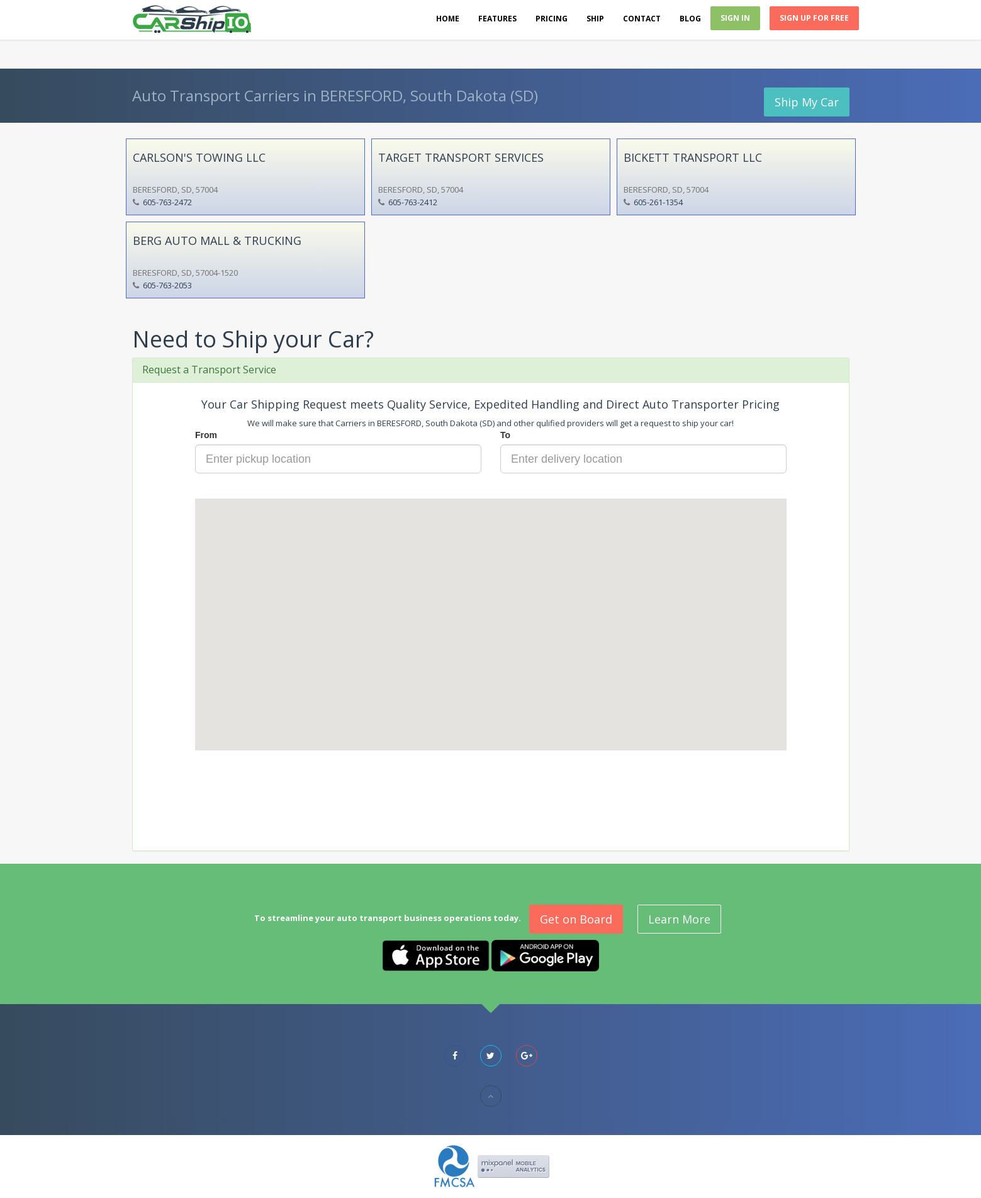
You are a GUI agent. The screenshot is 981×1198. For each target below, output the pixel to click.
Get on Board (576, 919)
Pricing (551, 18)
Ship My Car (807, 102)
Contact (642, 18)
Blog (690, 18)
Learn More (679, 919)
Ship (595, 18)
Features (497, 18)
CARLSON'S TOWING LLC (199, 157)
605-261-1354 (658, 202)
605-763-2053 (167, 285)
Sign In (735, 18)
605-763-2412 (412, 202)
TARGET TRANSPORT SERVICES (461, 157)
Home (447, 18)
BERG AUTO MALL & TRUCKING (217, 240)
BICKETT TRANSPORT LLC (693, 157)
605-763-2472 (167, 202)
